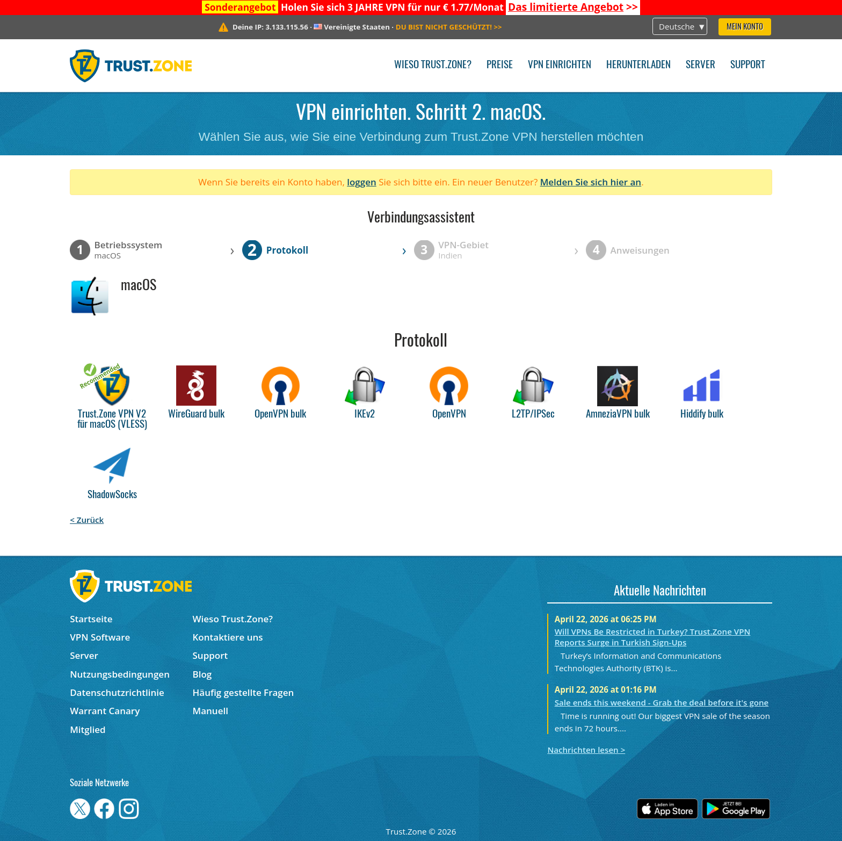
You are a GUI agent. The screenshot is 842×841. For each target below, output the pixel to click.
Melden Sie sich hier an (591, 182)
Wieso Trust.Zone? (432, 65)
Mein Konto (745, 27)
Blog (202, 674)
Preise (500, 65)
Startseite (91, 619)
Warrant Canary (105, 711)
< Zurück (87, 519)
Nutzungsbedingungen (120, 674)
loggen (361, 182)
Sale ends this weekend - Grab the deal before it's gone (662, 702)
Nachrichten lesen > (586, 749)
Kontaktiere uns (228, 637)
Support (747, 65)
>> (573, 7)
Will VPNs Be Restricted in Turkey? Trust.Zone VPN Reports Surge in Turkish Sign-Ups (653, 637)
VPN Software (100, 637)
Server (700, 65)
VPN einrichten (559, 65)
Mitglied (87, 729)
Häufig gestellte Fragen (243, 692)
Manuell (210, 711)
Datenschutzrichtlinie (117, 692)
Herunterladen (638, 65)
